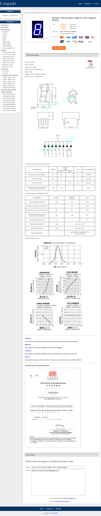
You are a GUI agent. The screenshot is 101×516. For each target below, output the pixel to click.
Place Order (59, 48)
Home (26, 12)
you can (52, 501)
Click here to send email (62, 501)
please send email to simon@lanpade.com (58, 482)
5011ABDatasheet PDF (90, 66)
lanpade (55, 513)
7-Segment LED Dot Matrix (38, 12)
